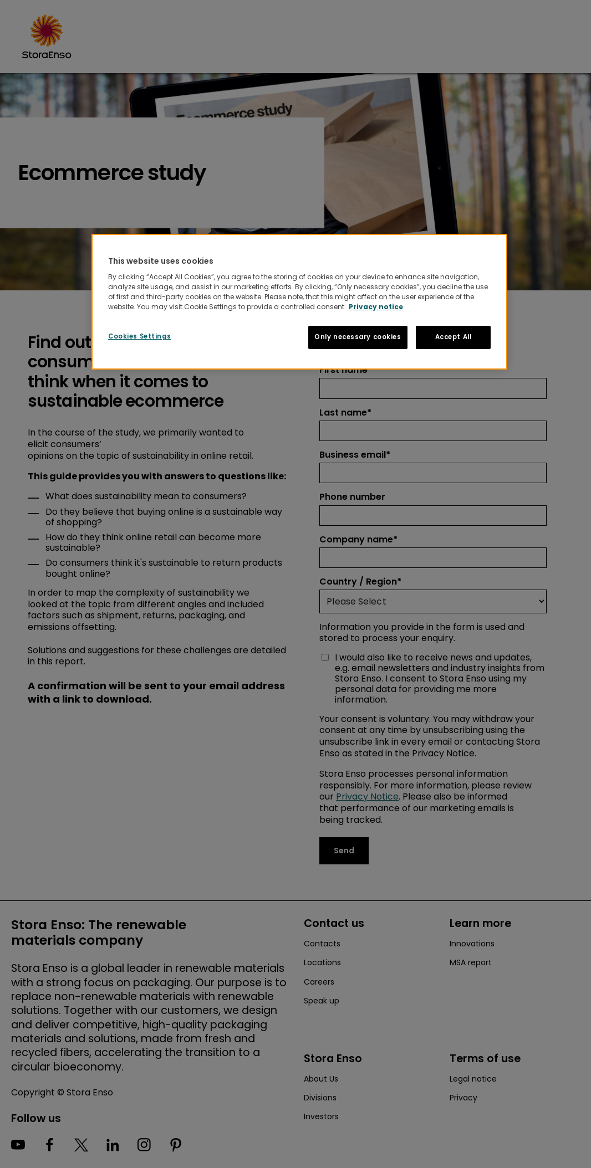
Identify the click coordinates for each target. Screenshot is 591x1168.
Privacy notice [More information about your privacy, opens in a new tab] (376, 306)
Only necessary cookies (357, 336)
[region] (299, 302)
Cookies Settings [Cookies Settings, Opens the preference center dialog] (139, 336)
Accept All (453, 336)
